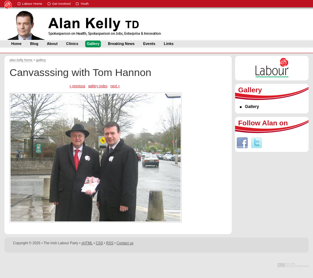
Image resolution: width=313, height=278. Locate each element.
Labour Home (32, 3)
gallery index (98, 86)
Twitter (256, 142)
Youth (84, 3)
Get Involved (61, 3)
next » (115, 86)
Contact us (125, 243)
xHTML (87, 243)
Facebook (242, 142)
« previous (77, 86)
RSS (109, 243)
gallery (41, 60)
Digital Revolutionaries (293, 265)
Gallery (252, 106)
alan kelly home (21, 60)
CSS (99, 243)
